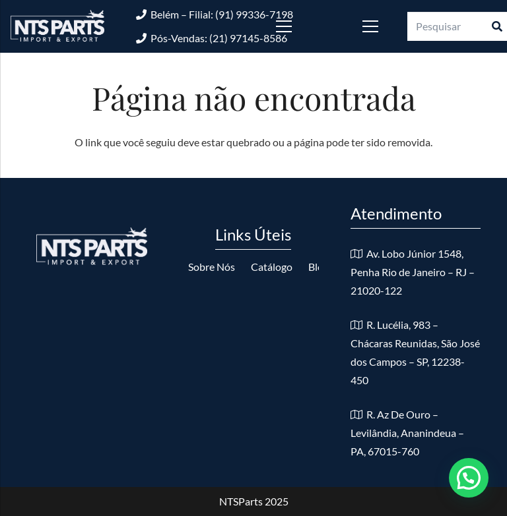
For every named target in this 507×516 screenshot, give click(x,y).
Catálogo (271, 266)
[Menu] (303, 26)
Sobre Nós (211, 266)
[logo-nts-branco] (57, 26)
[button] (469, 478)
